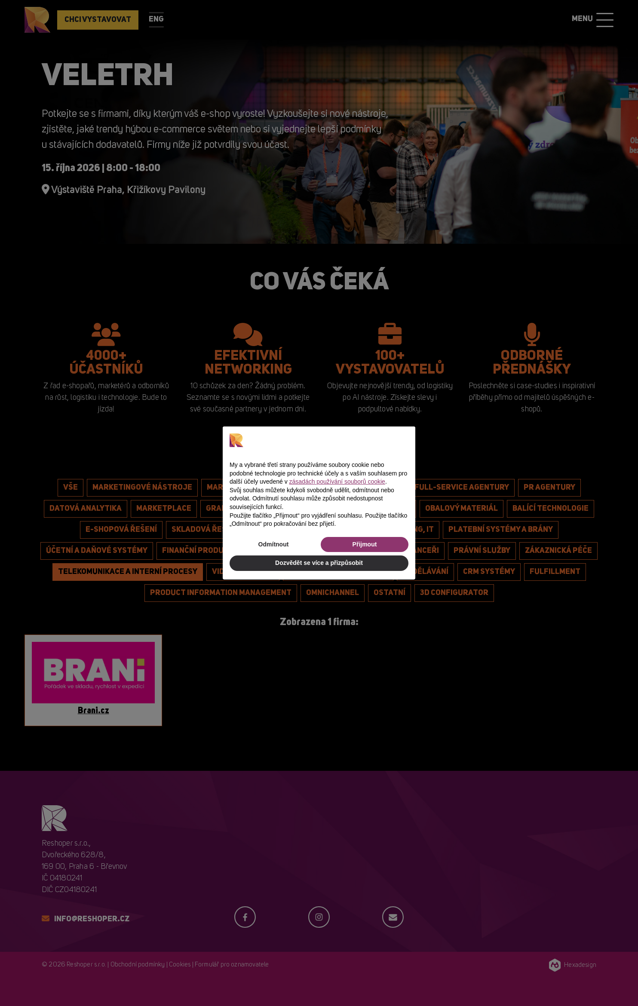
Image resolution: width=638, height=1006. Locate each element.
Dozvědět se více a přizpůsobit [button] (319, 562)
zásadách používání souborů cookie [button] (337, 481)
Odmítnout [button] (273, 544)
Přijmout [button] (365, 544)
